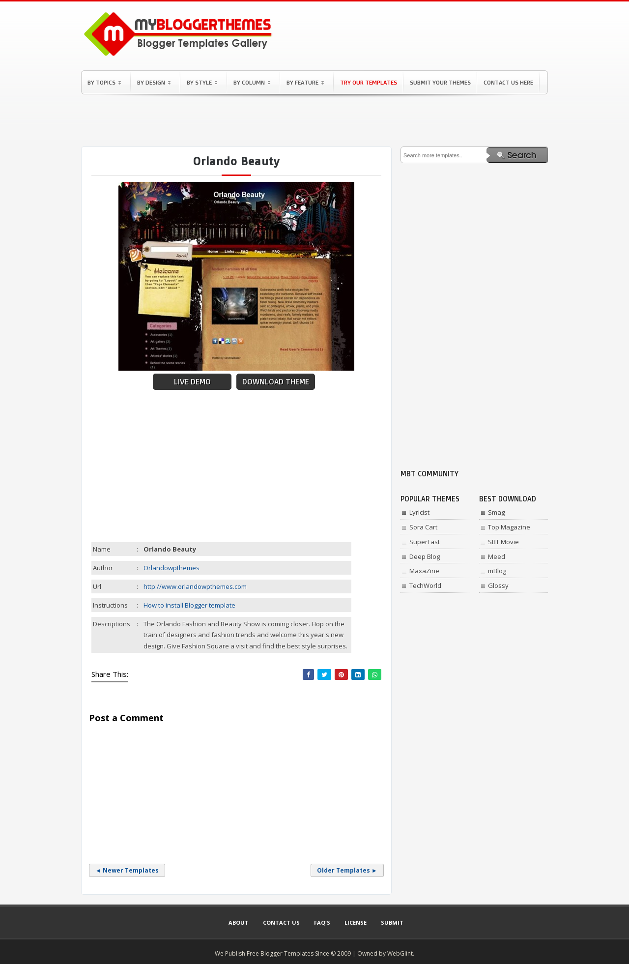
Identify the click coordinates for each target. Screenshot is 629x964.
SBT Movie (503, 541)
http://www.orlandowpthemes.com (195, 586)
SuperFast (424, 541)
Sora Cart (423, 527)
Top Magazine (509, 527)
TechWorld (425, 585)
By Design (154, 82)
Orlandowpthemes (171, 567)
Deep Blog (424, 556)
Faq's (322, 922)
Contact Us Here (508, 82)
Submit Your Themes (440, 82)
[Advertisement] (314, 120)
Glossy (498, 585)
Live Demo (192, 381)
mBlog (497, 570)
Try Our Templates (368, 82)
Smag (496, 512)
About (239, 922)
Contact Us (281, 922)
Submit (392, 922)
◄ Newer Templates (127, 870)
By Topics (104, 82)
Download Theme (275, 381)
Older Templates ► (347, 870)
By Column (251, 82)
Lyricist (419, 512)
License (355, 922)
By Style (202, 82)
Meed (496, 556)
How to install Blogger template (189, 605)
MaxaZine (424, 570)
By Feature (305, 82)
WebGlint (400, 953)
